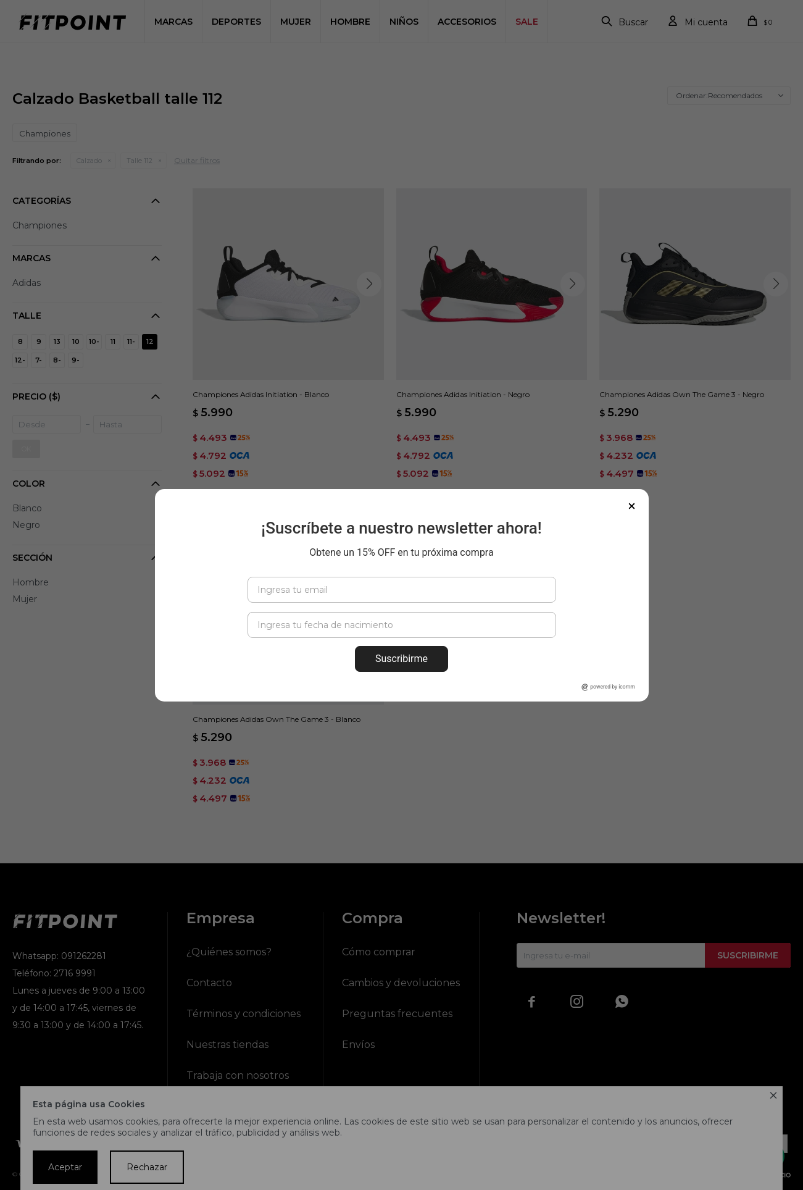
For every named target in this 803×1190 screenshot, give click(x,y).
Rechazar (147, 1167)
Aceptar (65, 1167)
